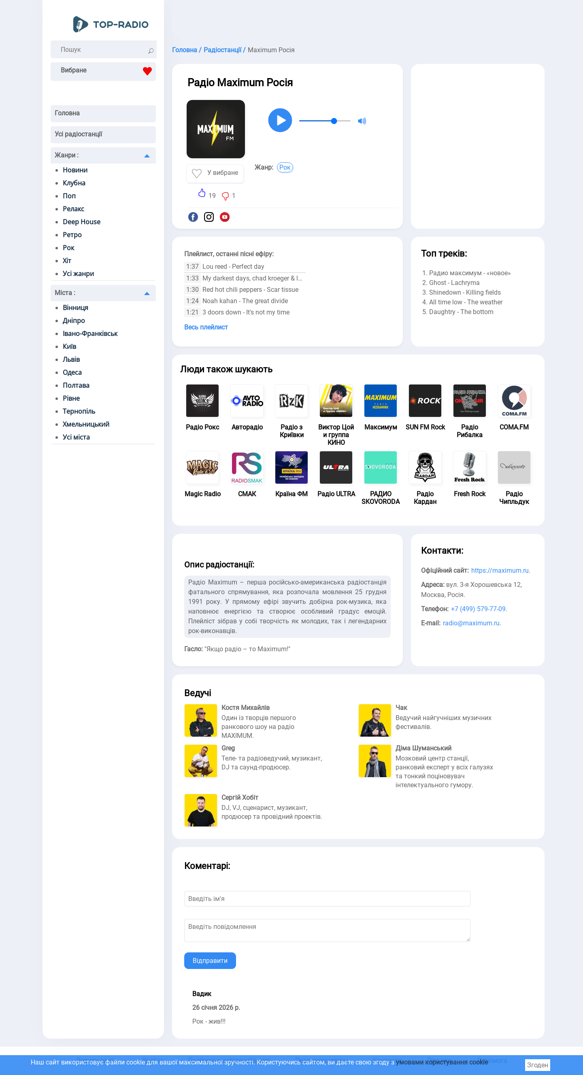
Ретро (72, 234)
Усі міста (76, 437)
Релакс (73, 208)
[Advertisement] (358, 20)
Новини (75, 170)
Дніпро (74, 320)
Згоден (537, 1065)
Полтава (76, 385)
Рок (68, 247)
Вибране (108, 71)
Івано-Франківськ (90, 333)
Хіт (67, 260)
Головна (67, 113)
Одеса (72, 372)
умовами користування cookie (442, 1062)
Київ (69, 346)
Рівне (71, 398)
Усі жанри (78, 273)
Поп (69, 195)
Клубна (74, 182)
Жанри (67, 155)
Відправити (210, 961)
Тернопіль (79, 411)
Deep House (81, 221)
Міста (65, 293)
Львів (71, 359)
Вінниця (75, 307)
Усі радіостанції (78, 134)
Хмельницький (86, 424)
